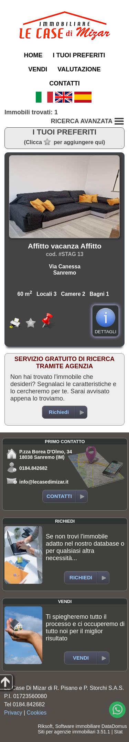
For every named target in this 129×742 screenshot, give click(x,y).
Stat (118, 731)
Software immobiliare (77, 726)
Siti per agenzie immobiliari (66, 731)
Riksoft (45, 726)
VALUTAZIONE (78, 69)
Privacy (13, 713)
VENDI (37, 69)
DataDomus (114, 726)
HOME (33, 55)
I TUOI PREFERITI (79, 55)
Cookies (37, 713)
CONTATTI (64, 83)
